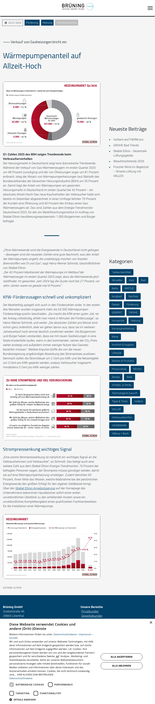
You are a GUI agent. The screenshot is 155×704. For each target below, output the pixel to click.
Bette (115, 288)
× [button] (150, 622)
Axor (131, 280)
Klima (115, 336)
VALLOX (116, 409)
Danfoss (133, 296)
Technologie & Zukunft (125, 393)
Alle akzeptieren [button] (122, 656)
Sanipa (116, 376)
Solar (129, 376)
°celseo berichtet (121, 272)
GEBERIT (117, 312)
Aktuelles (117, 280)
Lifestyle (116, 352)
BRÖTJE (129, 288)
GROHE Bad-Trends (126, 145)
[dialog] (77, 661)
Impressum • (86, 634)
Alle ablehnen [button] (121, 665)
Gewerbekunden (91, 616)
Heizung (47, 22)
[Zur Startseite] (77, 8)
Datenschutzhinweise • (66, 634)
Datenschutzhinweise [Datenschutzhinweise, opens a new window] (21, 678)
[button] (150, 8)
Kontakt (13, 637)
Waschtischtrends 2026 (128, 161)
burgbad (117, 296)
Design (116, 304)
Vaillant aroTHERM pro (128, 139)
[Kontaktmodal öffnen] (5, 8)
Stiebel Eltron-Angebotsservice (35, 488)
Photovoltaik (119, 368)
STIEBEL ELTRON (121, 385)
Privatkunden (90, 611)
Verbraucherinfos (67, 22)
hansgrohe (118, 320)
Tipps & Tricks (120, 401)
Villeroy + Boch (120, 433)
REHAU (137, 368)
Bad (143, 280)
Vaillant (138, 401)
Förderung (32, 22)
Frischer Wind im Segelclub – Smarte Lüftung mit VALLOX (131, 171)
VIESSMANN (119, 425)
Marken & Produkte (123, 360)
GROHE (133, 312)
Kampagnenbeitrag (123, 328)
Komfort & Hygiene (123, 344)
